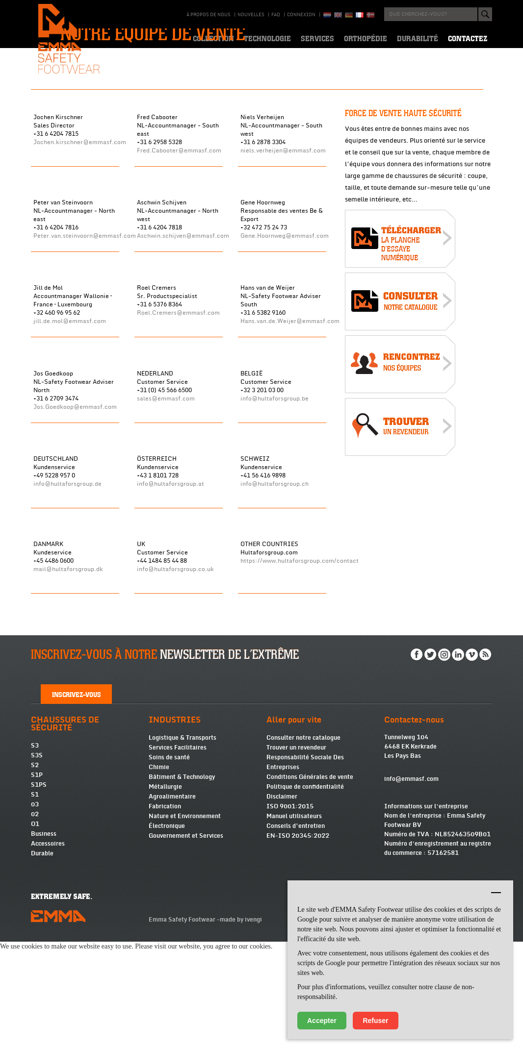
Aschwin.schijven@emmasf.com (183, 333)
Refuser (375, 1020)
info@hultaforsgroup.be (274, 496)
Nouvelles (250, 15)
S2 (35, 872)
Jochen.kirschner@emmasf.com (79, 240)
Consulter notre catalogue (303, 845)
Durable (42, 961)
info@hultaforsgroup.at (170, 581)
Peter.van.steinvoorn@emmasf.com (84, 333)
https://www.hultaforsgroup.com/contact (299, 658)
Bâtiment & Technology (182, 884)
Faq (275, 15)
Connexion (301, 15)
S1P (37, 882)
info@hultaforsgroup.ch (274, 581)
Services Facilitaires (178, 855)
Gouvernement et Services (186, 943)
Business (43, 941)
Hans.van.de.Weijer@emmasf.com (290, 419)
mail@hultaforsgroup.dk (68, 666)
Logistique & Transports (182, 845)
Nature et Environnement (185, 923)
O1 (35, 931)
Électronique (167, 933)
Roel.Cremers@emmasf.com (178, 410)
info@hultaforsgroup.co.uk (175, 666)
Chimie (159, 874)
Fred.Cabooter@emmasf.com (179, 248)
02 (35, 921)
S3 (35, 853)
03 (35, 912)
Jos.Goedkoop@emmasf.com (75, 504)
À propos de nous (208, 15)
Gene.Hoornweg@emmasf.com (284, 333)
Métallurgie (165, 894)
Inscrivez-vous (76, 801)
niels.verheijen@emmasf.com (283, 248)
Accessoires (48, 951)
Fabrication (165, 914)
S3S (37, 863)
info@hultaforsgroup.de (67, 581)
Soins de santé (169, 865)
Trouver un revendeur (296, 855)
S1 (35, 902)
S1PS (39, 892)
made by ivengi (241, 1026)
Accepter (322, 1020)
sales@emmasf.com (166, 496)
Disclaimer (281, 904)
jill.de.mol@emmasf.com (69, 419)
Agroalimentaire (172, 904)
